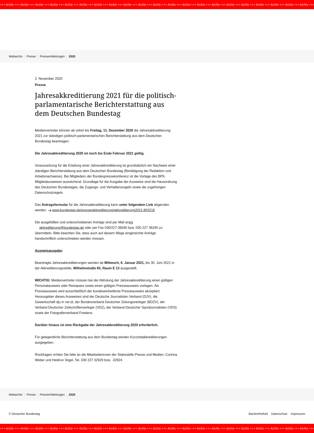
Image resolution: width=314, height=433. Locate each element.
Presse (31, 56)
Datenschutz (279, 413)
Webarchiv (16, 56)
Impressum (298, 413)
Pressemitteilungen (52, 56)
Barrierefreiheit (258, 413)
